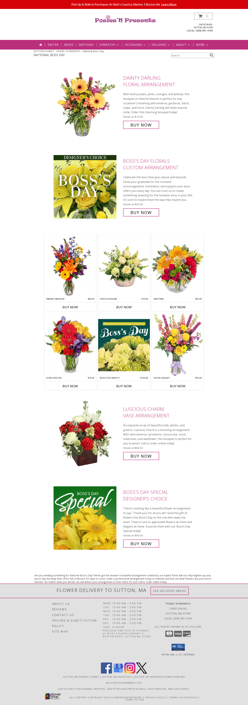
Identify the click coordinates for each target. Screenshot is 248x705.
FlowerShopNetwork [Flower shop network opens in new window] (126, 697)
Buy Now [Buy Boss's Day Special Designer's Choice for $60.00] (141, 543)
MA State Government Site (124, 682)
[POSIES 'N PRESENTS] (125, 18)
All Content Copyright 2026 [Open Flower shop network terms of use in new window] (90, 697)
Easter (53, 45)
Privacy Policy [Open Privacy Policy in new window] (155, 697)
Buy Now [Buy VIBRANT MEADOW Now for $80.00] (70, 307)
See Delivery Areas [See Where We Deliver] (169, 591)
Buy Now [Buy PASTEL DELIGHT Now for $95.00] (177, 386)
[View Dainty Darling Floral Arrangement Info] (87, 101)
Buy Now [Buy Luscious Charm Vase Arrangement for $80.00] (141, 456)
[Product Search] (189, 55)
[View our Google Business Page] (118, 672)
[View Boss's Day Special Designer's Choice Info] (87, 518)
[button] (203, 16)
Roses (68, 45)
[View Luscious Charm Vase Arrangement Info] (87, 432)
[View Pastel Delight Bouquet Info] (178, 345)
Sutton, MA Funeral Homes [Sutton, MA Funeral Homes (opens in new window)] (81, 676)
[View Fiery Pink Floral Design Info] (178, 266)
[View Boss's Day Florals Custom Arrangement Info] (87, 186)
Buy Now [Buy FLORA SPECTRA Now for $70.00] (70, 386)
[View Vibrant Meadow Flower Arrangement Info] (70, 266)
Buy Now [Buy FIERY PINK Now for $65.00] (177, 307)
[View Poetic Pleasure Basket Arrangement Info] (124, 266)
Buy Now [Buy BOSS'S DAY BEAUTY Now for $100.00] (124, 386)
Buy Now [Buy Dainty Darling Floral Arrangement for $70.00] (141, 125)
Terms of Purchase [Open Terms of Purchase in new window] (184, 697)
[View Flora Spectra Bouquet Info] (70, 345)
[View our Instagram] (129, 672)
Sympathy (109, 45)
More (202, 45)
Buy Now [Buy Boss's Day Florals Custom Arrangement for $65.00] (141, 212)
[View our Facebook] (106, 672)
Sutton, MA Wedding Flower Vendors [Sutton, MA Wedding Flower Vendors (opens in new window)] (160, 676)
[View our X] (141, 672)
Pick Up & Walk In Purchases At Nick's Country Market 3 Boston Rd (124, 4)
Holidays (161, 45)
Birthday (86, 45)
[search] (211, 55)
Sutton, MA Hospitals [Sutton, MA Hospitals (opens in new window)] (117, 676)
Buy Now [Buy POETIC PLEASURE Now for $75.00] (124, 307)
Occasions (135, 45)
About (183, 45)
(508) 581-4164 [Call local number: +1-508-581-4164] (204, 30)
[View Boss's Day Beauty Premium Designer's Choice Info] (124, 345)
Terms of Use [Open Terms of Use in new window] (134, 699)
